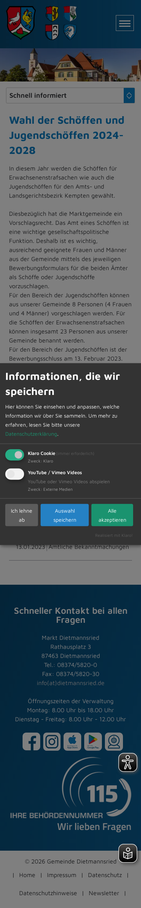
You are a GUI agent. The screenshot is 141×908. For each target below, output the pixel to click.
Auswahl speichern (64, 514)
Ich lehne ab (21, 514)
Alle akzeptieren (112, 514)
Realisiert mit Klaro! (114, 535)
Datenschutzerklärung (31, 433)
